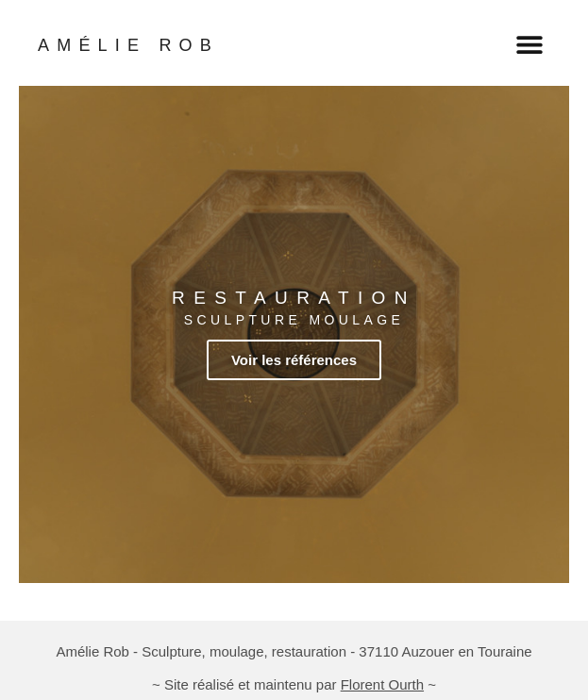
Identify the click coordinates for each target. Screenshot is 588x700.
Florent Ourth (382, 684)
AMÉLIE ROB (128, 45)
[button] (529, 44)
